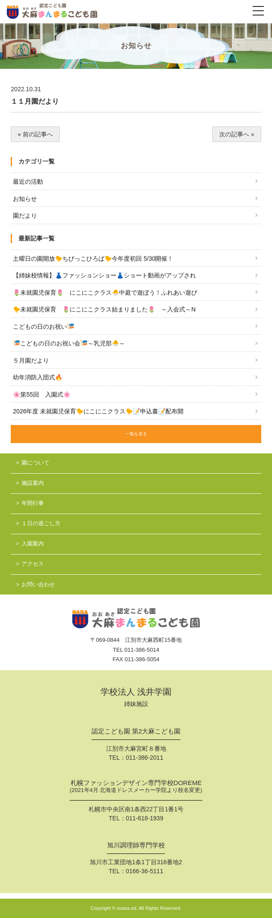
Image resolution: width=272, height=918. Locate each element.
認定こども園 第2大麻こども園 (136, 731)
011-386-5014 (142, 650)
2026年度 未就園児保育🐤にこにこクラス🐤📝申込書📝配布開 (98, 411)
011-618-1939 (144, 818)
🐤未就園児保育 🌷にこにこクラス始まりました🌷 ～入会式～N (104, 309)
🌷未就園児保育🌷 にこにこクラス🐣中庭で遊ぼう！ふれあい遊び (105, 292)
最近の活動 (28, 181)
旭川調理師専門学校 (136, 845)
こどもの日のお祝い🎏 (43, 326)
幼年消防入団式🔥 (37, 377)
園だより (25, 215)
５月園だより (31, 360)
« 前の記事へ (35, 134)
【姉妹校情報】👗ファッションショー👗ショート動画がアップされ (104, 275)
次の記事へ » (236, 134)
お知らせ (25, 198)
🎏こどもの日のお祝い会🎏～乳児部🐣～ (69, 343)
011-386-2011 (144, 757)
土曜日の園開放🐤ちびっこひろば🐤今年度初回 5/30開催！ (93, 258)
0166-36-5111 (144, 871)
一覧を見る (136, 433)
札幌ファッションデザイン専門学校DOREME (136, 787)
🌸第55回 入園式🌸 (41, 394)
